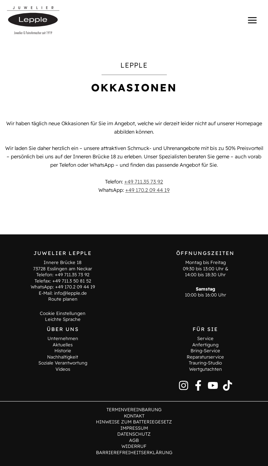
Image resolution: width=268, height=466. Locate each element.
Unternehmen (62, 338)
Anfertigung (205, 344)
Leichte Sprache (63, 319)
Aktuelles (63, 344)
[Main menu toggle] (252, 20)
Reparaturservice (205, 357)
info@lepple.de (70, 293)
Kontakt (134, 416)
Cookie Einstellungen (62, 313)
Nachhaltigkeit (62, 357)
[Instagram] (183, 385)
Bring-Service (205, 350)
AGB (134, 440)
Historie (62, 350)
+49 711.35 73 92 (143, 181)
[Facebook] (198, 385)
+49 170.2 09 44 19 (147, 190)
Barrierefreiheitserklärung (134, 452)
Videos (62, 369)
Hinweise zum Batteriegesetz (134, 421)
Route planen (62, 299)
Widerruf (134, 446)
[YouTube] (213, 385)
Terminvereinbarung (134, 409)
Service (205, 338)
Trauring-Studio (205, 363)
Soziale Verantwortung (62, 363)
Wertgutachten (205, 369)
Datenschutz (134, 434)
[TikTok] (227, 385)
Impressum (134, 428)
